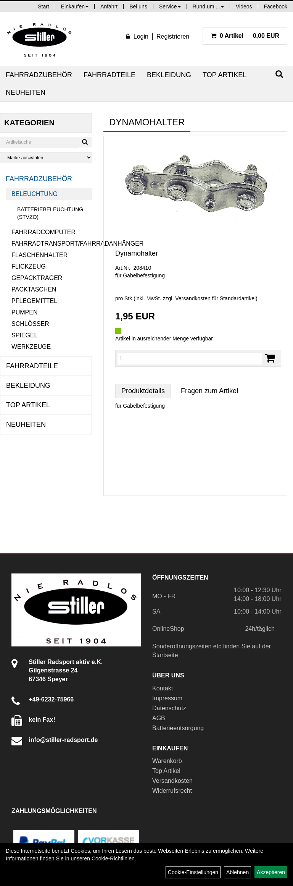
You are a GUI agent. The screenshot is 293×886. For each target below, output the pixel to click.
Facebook (275, 6)
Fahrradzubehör (39, 75)
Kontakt (162, 688)
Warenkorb (167, 761)
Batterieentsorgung (178, 728)
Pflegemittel (34, 301)
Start (43, 6)
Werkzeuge (31, 346)
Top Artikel (224, 75)
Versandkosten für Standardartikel (215, 298)
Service (170, 6)
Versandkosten (172, 780)
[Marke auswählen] (46, 157)
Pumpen (24, 312)
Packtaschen (33, 289)
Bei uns (138, 6)
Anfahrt (109, 6)
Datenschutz (169, 708)
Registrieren (172, 36)
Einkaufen (75, 6)
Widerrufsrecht (172, 790)
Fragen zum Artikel (209, 391)
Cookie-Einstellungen (193, 872)
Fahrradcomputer (43, 232)
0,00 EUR (245, 35)
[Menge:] (190, 358)
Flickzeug (28, 266)
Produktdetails (143, 391)
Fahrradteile (109, 75)
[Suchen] (279, 74)
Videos (244, 6)
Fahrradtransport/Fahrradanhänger (51, 243)
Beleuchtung (34, 194)
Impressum (167, 698)
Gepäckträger (36, 278)
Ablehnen (237, 872)
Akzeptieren (271, 872)
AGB (158, 718)
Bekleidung (169, 75)
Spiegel (24, 335)
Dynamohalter (136, 253)
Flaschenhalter (39, 255)
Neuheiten (25, 92)
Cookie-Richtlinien (113, 858)
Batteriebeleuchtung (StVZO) (50, 213)
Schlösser (30, 324)
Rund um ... (208, 6)
